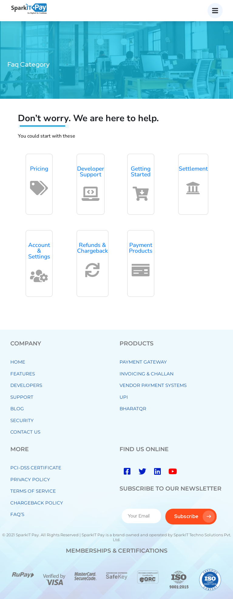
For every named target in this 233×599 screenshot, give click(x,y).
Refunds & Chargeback (92, 248)
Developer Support (90, 171)
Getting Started (140, 171)
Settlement (193, 169)
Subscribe (194, 517)
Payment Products (140, 248)
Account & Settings (39, 251)
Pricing (39, 169)
